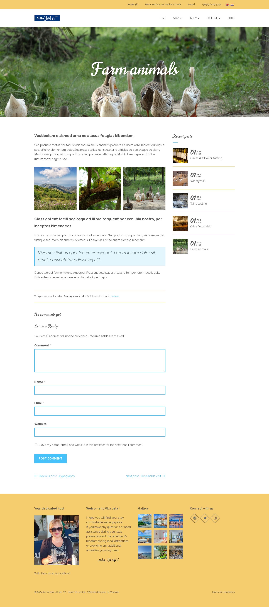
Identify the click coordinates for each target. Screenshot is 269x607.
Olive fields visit (202, 225)
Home (162, 18)
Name (39, 382)
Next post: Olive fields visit (145, 476)
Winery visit (202, 179)
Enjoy (194, 18)
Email (39, 403)
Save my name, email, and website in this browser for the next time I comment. (91, 445)
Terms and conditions (223, 592)
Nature (115, 296)
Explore (214, 18)
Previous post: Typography (54, 476)
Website (40, 424)
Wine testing (202, 202)
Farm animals (202, 247)
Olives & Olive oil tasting (202, 156)
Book (231, 18)
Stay (177, 18)
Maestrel (114, 592)
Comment (42, 345)
